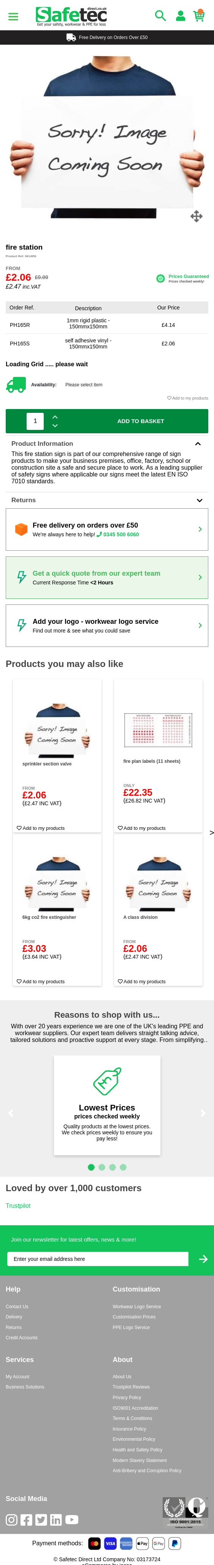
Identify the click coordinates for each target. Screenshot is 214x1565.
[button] (11, 1113)
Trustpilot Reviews (131, 1387)
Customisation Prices (134, 1317)
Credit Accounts (22, 1337)
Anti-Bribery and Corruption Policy (147, 1470)
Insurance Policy (129, 1429)
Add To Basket (140, 421)
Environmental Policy (134, 1439)
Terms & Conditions (132, 1418)
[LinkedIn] (57, 1521)
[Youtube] (73, 1521)
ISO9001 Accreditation (135, 1408)
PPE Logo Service (131, 1327)
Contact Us (17, 1306)
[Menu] (13, 16)
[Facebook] (28, 1521)
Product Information (107, 443)
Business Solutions (25, 1387)
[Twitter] (42, 1521)
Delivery (14, 1317)
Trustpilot (18, 1206)
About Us (122, 1376)
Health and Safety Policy (138, 1450)
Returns (107, 500)
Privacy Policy (127, 1397)
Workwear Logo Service (137, 1306)
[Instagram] (13, 1521)
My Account (17, 1376)
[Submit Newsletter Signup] (203, 1259)
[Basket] (200, 16)
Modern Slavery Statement (140, 1460)
